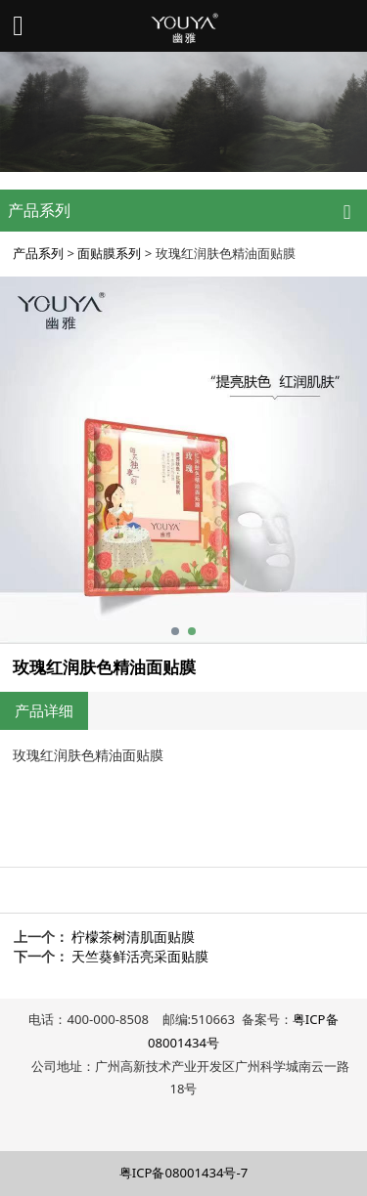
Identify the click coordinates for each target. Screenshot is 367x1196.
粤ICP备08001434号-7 (183, 1172)
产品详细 (44, 710)
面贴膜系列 (109, 253)
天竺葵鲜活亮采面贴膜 (139, 956)
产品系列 (38, 253)
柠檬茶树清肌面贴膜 (133, 936)
